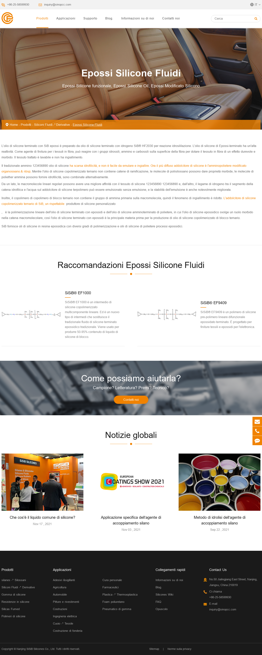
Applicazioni (65, 18)
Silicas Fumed (11, 609)
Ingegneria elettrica (65, 616)
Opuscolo (162, 609)
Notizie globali (131, 435)
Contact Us (218, 570)
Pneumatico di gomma (116, 609)
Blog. (109, 18)
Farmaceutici (110, 587)
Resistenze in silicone (15, 601)
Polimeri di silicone (13, 616)
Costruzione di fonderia (67, 630)
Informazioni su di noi (137, 18)
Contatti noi (171, 18)
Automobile (60, 594)
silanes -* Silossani (14, 580)
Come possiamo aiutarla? (131, 378)
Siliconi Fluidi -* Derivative (52, 124)
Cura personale (112, 580)
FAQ (158, 601)
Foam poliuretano (113, 601)
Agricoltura (59, 587)
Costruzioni (60, 609)
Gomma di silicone (14, 594)
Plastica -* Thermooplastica (119, 594)
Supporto (90, 18)
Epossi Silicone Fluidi (87, 124)
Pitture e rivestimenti (66, 601)
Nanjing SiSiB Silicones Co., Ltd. (36, 648)
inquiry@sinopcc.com (57, 4)
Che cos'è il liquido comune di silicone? (42, 517)
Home (14, 124)
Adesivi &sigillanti (64, 580)
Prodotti (42, 18)
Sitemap (154, 648)
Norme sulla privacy (179, 648)
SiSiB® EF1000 (78, 293)
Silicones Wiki (164, 594)
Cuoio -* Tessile (63, 623)
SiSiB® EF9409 (213, 303)
